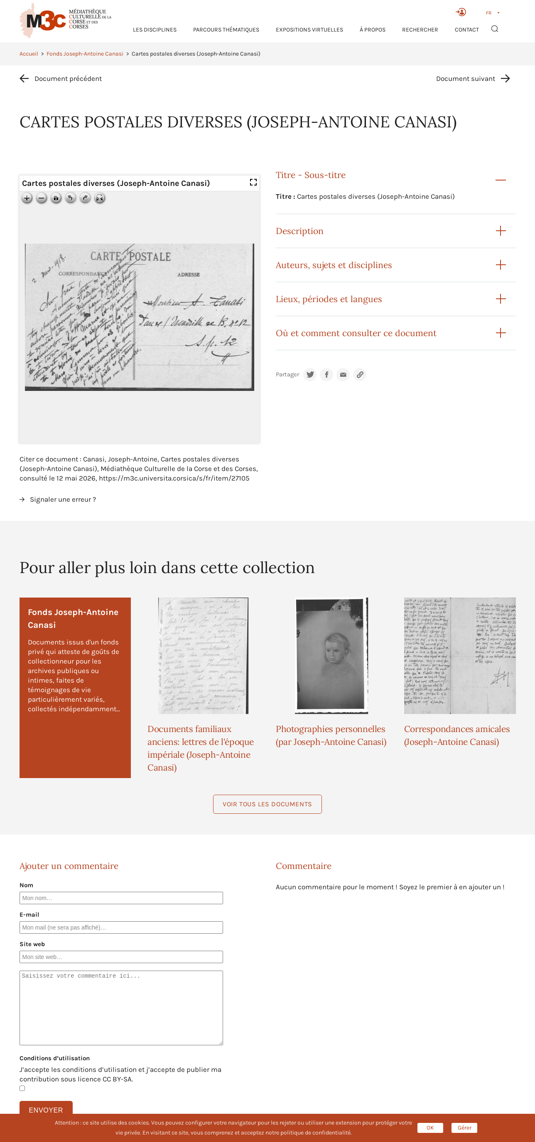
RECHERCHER (420, 29)
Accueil (29, 53)
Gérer (464, 1127)
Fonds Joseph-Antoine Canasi (85, 53)
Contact (467, 29)
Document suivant (465, 78)
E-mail (29, 914)
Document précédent (68, 78)
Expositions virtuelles (309, 29)
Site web (32, 944)
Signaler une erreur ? (63, 499)
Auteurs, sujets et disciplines (334, 265)
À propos (372, 29)
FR (488, 13)
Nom (26, 885)
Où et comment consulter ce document (356, 333)
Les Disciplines (155, 29)
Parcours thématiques (226, 29)
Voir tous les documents (267, 804)
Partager (287, 374)
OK (430, 1127)
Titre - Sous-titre (311, 175)
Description (300, 231)
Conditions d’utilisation (55, 1058)
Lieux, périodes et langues (329, 299)
